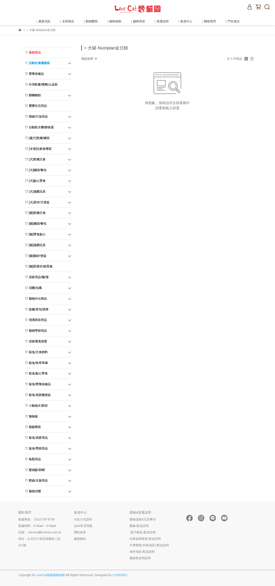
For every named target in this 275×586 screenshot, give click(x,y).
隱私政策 (80, 532)
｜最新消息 (42, 21)
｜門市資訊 (232, 21)
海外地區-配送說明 (142, 551)
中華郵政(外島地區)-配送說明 (149, 545)
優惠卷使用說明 (140, 558)
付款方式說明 (83, 519)
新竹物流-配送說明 (143, 532)
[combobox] (89, 59)
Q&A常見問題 (83, 526)
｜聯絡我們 (208, 21)
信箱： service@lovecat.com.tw (39, 532)
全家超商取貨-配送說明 (145, 538)
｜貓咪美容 (137, 21)
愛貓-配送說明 (139, 526)
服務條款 (80, 538)
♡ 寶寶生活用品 (36, 105)
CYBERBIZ (120, 575)
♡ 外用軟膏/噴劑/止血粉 (41, 84)
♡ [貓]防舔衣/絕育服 (38, 266)
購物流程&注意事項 (143, 519)
